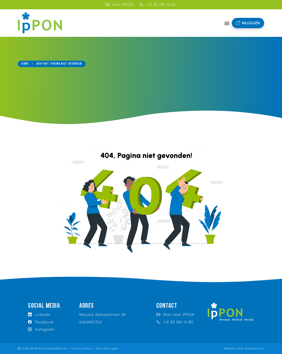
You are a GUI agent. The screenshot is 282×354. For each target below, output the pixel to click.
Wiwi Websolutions (250, 348)
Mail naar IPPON (175, 314)
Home (25, 64)
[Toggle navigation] (227, 23)
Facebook (41, 322)
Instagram (41, 329)
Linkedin (39, 314)
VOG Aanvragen (107, 348)
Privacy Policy (81, 348)
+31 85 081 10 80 (157, 4)
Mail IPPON (119, 4)
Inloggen (248, 23)
